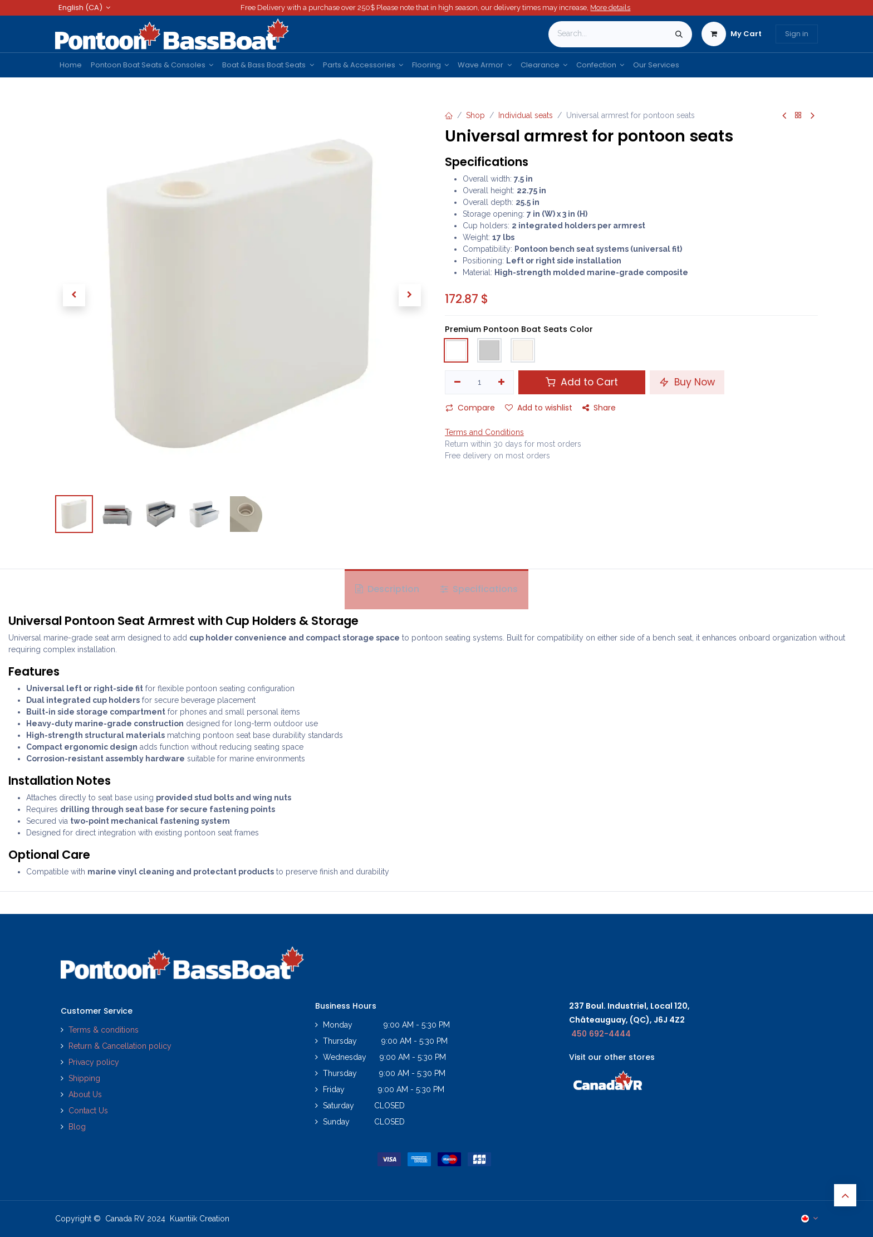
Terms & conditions (103, 1029)
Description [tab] (387, 589)
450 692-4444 (601, 1033)
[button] (73, 295)
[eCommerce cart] (731, 34)
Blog (77, 1126)
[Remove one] (457, 383)
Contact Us (88, 1110)
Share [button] (599, 407)
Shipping (84, 1078)
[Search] (679, 34)
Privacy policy (94, 1062)
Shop (475, 115)
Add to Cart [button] (582, 382)
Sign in (796, 33)
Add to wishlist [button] (538, 407)
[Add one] (502, 383)
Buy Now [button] (687, 382)
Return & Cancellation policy (119, 1046)
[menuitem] (70, 65)
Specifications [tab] (479, 589)
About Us (85, 1094)
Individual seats (525, 115)
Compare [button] (470, 407)
